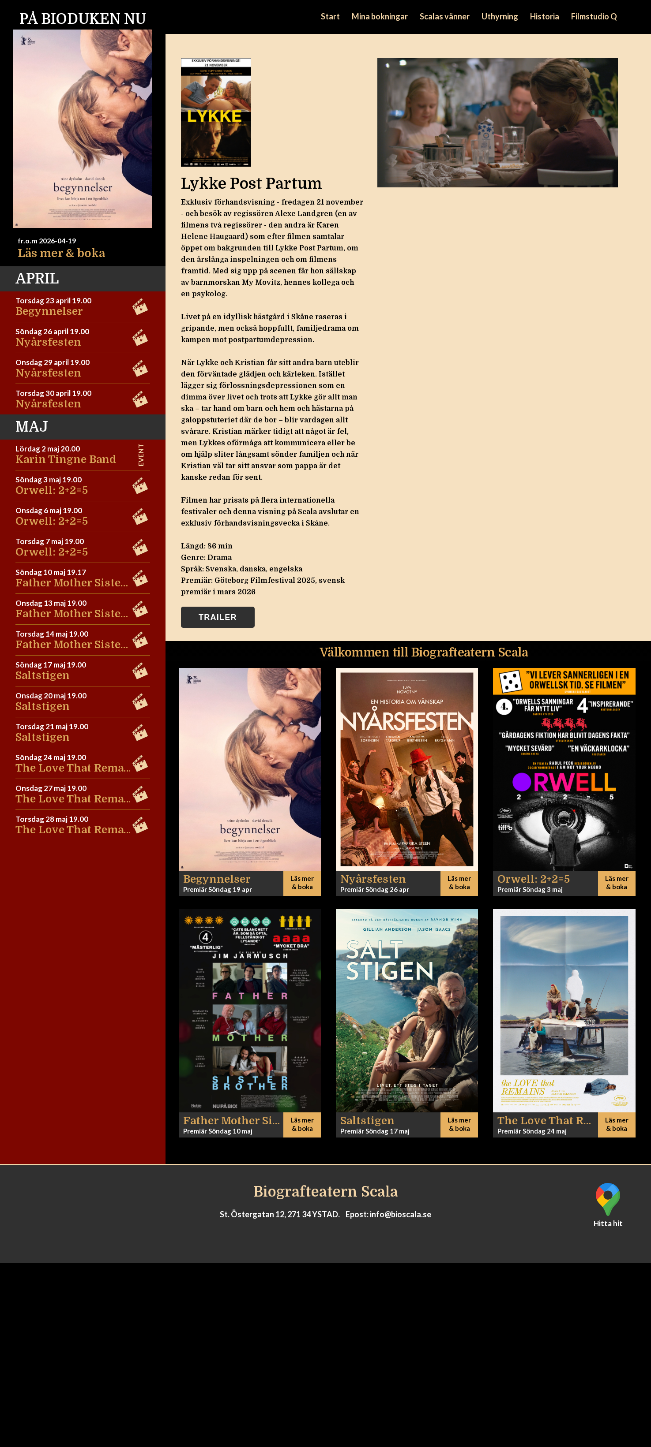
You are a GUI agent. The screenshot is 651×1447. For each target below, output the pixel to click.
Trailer (218, 617)
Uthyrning (500, 16)
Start (330, 16)
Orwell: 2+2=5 (51, 490)
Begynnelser (49, 311)
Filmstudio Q (594, 16)
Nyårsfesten (48, 342)
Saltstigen (42, 675)
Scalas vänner (445, 16)
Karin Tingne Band (65, 459)
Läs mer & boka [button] (302, 882)
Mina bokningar (380, 16)
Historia (544, 16)
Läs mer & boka (61, 253)
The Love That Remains (78, 768)
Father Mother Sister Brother (92, 583)
